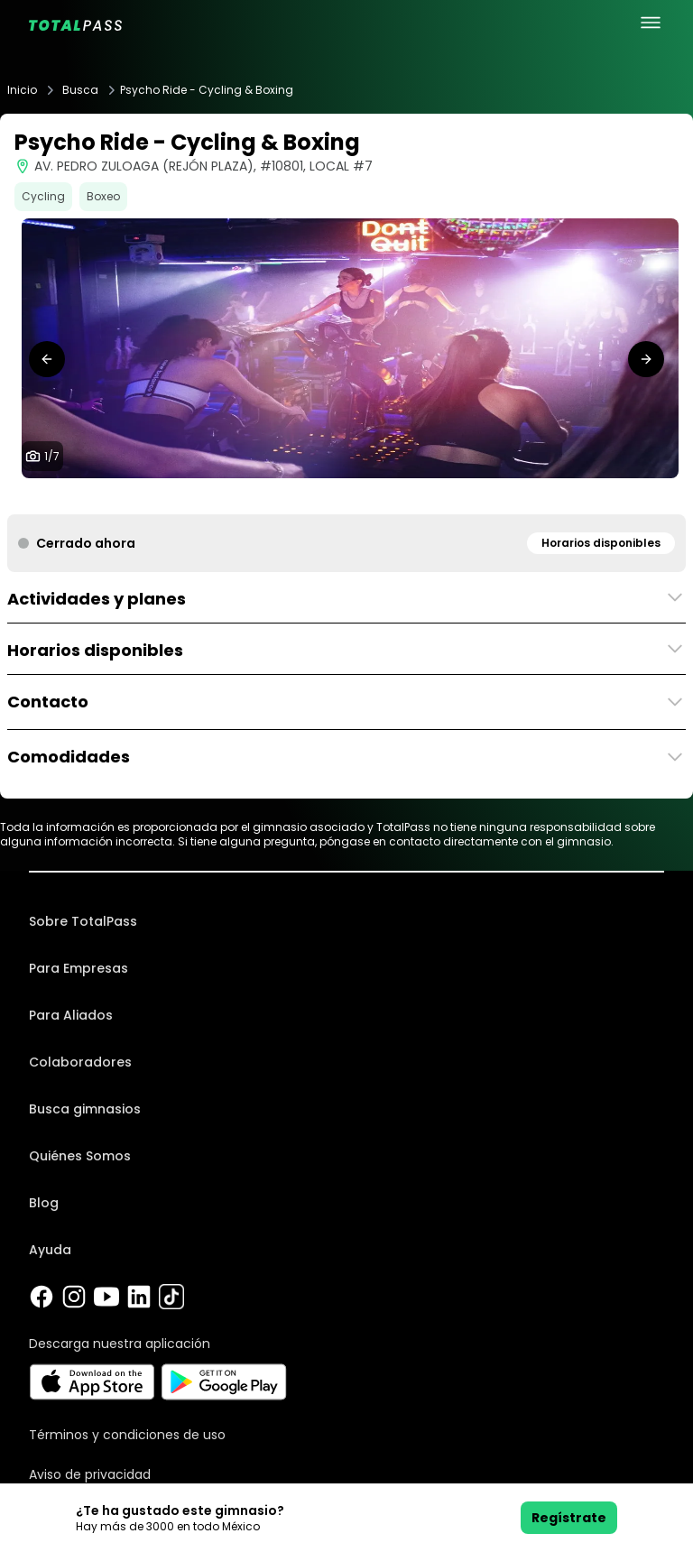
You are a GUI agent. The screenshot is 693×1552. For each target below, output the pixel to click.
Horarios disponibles (601, 542)
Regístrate (568, 1518)
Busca (80, 90)
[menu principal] (650, 22)
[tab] (303, 496)
